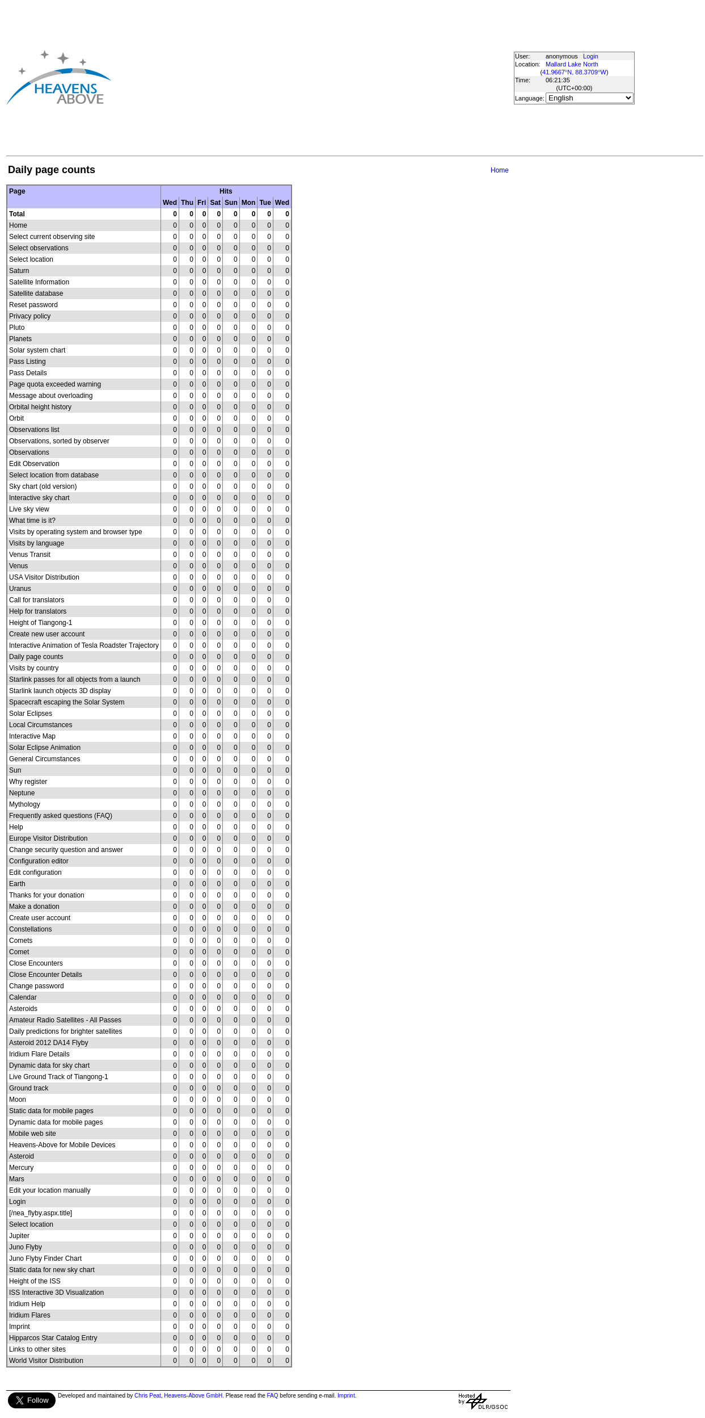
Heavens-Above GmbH (193, 1395)
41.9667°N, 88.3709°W (574, 72)
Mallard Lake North (572, 64)
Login (590, 56)
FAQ (272, 1395)
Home (500, 170)
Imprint (346, 1395)
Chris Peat (147, 1395)
